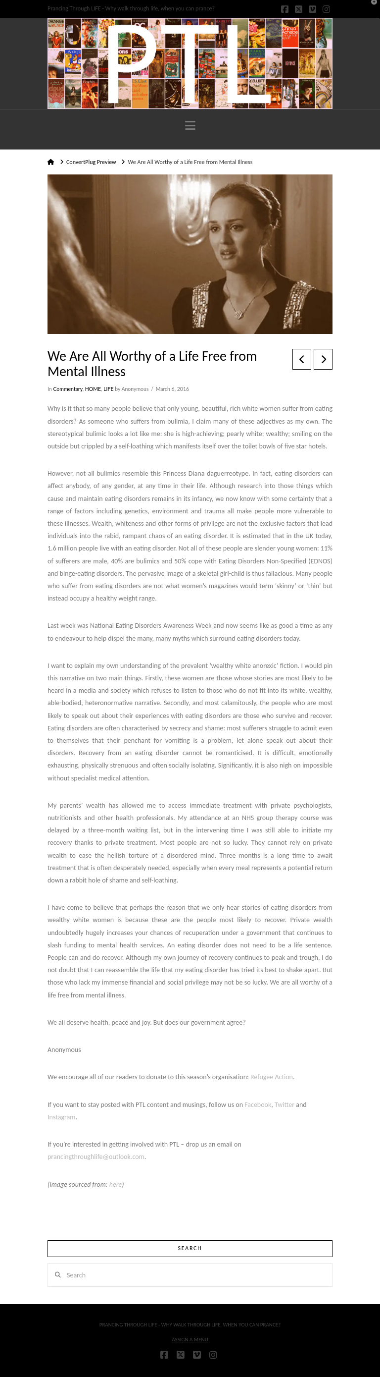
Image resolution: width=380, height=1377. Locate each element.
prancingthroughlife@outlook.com (96, 1157)
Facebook (257, 1105)
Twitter (284, 1105)
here (115, 1184)
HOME (93, 389)
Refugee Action (271, 1077)
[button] (190, 125)
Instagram (62, 1117)
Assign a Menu (190, 1339)
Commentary (67, 389)
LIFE (108, 389)
